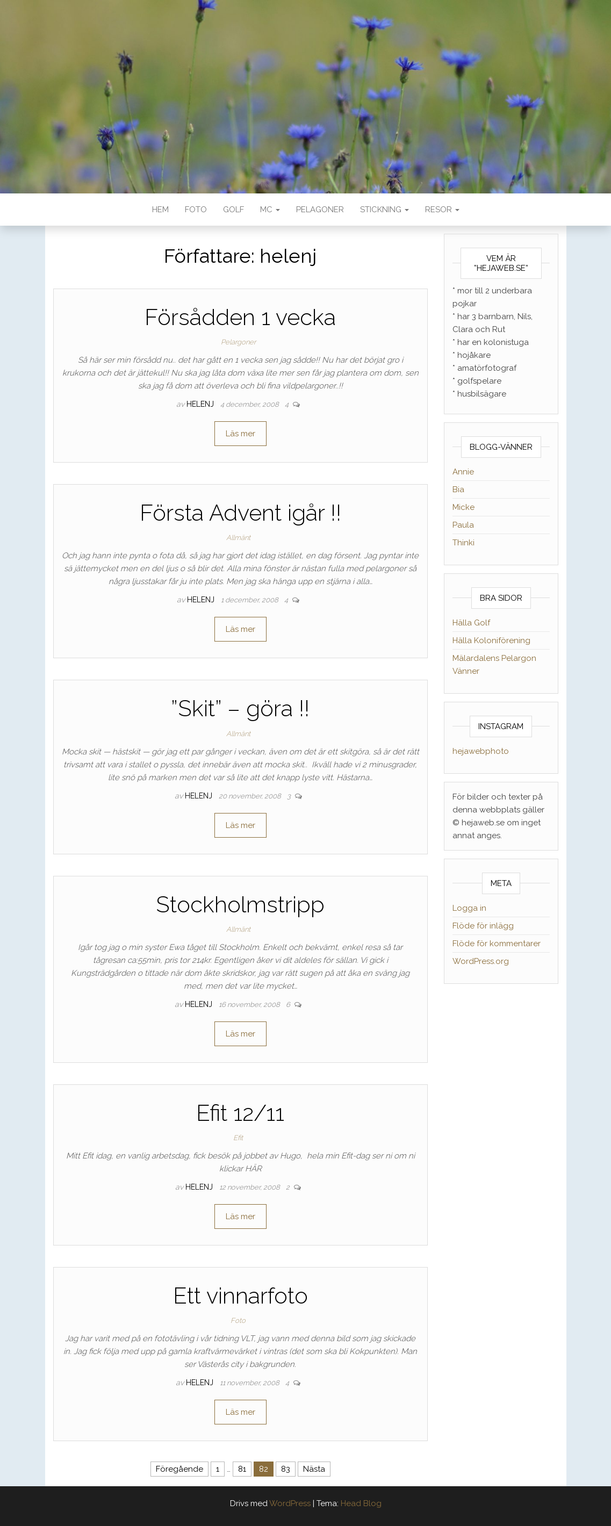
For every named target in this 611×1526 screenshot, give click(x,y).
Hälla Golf (471, 623)
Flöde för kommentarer (496, 943)
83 (285, 1469)
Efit (238, 1138)
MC (270, 209)
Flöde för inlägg (483, 926)
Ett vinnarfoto (240, 1296)
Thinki (463, 543)
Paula (463, 525)
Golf (233, 209)
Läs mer (240, 433)
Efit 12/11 (240, 1113)
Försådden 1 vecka (240, 317)
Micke (463, 507)
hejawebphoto (480, 751)
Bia (458, 489)
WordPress (290, 1503)
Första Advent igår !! (240, 513)
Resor (442, 209)
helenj (201, 404)
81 (242, 1469)
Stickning (384, 209)
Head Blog (361, 1503)
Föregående (179, 1469)
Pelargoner (238, 342)
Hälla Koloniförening (491, 640)
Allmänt (238, 538)
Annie (463, 472)
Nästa (314, 1469)
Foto (196, 209)
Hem (160, 209)
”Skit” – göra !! (240, 708)
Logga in (469, 908)
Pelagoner (320, 209)
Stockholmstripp (240, 904)
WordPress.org (480, 961)
